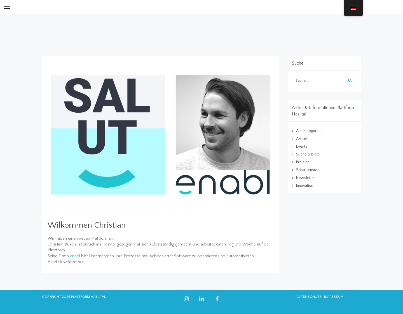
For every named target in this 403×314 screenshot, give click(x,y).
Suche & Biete (308, 154)
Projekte (303, 162)
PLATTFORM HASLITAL (88, 297)
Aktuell (302, 138)
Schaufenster (307, 170)
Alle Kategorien (309, 131)
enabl (75, 256)
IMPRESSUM (333, 297)
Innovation (304, 185)
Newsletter (305, 178)
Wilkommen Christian (87, 225)
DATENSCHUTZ (309, 297)
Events (301, 146)
